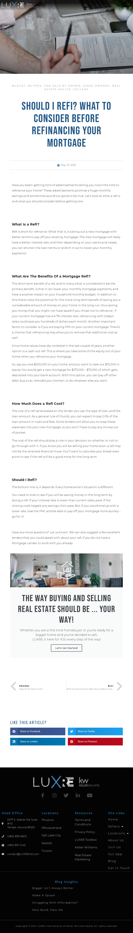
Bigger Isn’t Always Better (53, 888)
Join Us (114, 847)
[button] (129, 4)
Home (113, 819)
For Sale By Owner (62, 85)
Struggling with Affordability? (55, 902)
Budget (19, 85)
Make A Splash (43, 895)
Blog (112, 861)
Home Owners (96, 85)
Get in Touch (119, 868)
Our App (115, 854)
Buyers (35, 85)
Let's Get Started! (66, 648)
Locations (118, 833)
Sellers (81, 89)
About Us (116, 840)
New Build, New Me (47, 909)
